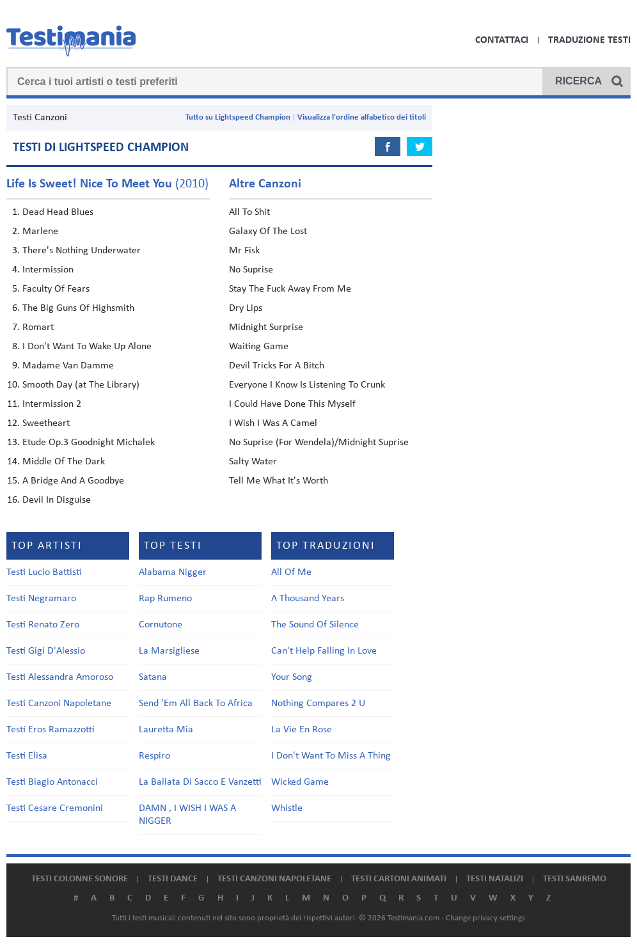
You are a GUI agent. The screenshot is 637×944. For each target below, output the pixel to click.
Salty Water (253, 462)
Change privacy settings (485, 918)
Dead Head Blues (57, 212)
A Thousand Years (307, 599)
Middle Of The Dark (63, 462)
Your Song (291, 677)
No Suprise (251, 270)
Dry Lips (245, 308)
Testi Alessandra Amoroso (59, 677)
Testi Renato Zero (42, 625)
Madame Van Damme (68, 366)
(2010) (107, 184)
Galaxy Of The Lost (268, 231)
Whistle (287, 808)
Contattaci (501, 40)
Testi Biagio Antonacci (52, 782)
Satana (153, 677)
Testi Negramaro (41, 599)
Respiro (154, 756)
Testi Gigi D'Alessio (45, 651)
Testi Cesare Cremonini (54, 808)
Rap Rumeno (165, 599)
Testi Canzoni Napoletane (58, 703)
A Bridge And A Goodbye (73, 481)
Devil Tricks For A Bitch (276, 366)
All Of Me (291, 572)
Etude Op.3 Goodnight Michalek (88, 442)
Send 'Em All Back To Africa (196, 703)
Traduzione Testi (589, 40)
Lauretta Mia (166, 730)
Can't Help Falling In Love (324, 651)
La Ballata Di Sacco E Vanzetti (200, 782)
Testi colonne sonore (79, 879)
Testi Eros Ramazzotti (50, 730)
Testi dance (173, 879)
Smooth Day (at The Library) (80, 385)
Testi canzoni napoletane (274, 879)
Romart (38, 327)
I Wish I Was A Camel (273, 423)
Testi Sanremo (574, 879)
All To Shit (249, 212)
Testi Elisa (26, 756)
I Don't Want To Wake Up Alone (87, 347)
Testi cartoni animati (398, 879)
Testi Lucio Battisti (44, 572)
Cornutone (160, 625)
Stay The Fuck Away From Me (290, 289)
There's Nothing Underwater (81, 251)
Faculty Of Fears (56, 289)
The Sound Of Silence (315, 625)
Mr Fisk (244, 251)
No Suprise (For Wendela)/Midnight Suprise (319, 442)
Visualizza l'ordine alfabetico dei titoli (361, 117)
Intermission (48, 270)
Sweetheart (46, 423)
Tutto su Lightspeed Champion (237, 117)
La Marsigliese (169, 651)
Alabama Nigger (173, 572)
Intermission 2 (51, 404)
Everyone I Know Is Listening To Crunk (307, 385)
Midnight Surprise (266, 327)
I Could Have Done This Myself (292, 404)
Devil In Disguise (56, 500)
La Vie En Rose (301, 730)
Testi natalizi (494, 879)
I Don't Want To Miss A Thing (331, 756)
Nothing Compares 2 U (318, 703)
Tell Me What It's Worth (278, 481)
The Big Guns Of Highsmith (78, 308)
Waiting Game (258, 347)
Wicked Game (300, 782)
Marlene (40, 231)
